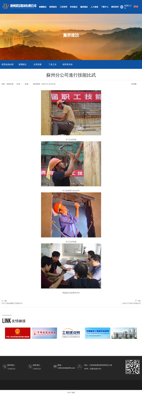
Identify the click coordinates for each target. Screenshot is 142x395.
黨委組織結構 (8, 64)
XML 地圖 (71, 392)
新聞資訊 (53, 7)
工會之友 (53, 64)
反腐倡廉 (38, 64)
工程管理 (63, 7)
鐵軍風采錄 (68, 64)
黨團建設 (23, 64)
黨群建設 (84, 7)
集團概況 (43, 7)
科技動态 (73, 7)
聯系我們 (115, 7)
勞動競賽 (10, 84)
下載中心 (104, 7)
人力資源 (94, 7)
